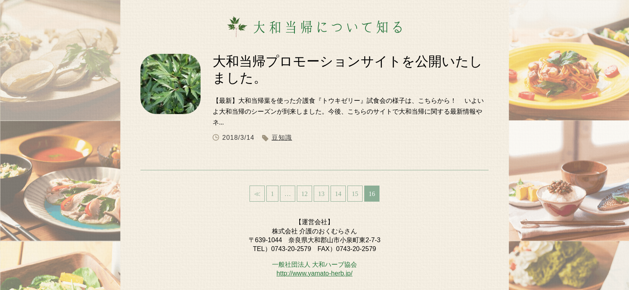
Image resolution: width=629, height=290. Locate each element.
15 (355, 193)
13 (321, 193)
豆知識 (282, 137)
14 (338, 193)
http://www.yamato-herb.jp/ (314, 273)
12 (304, 193)
